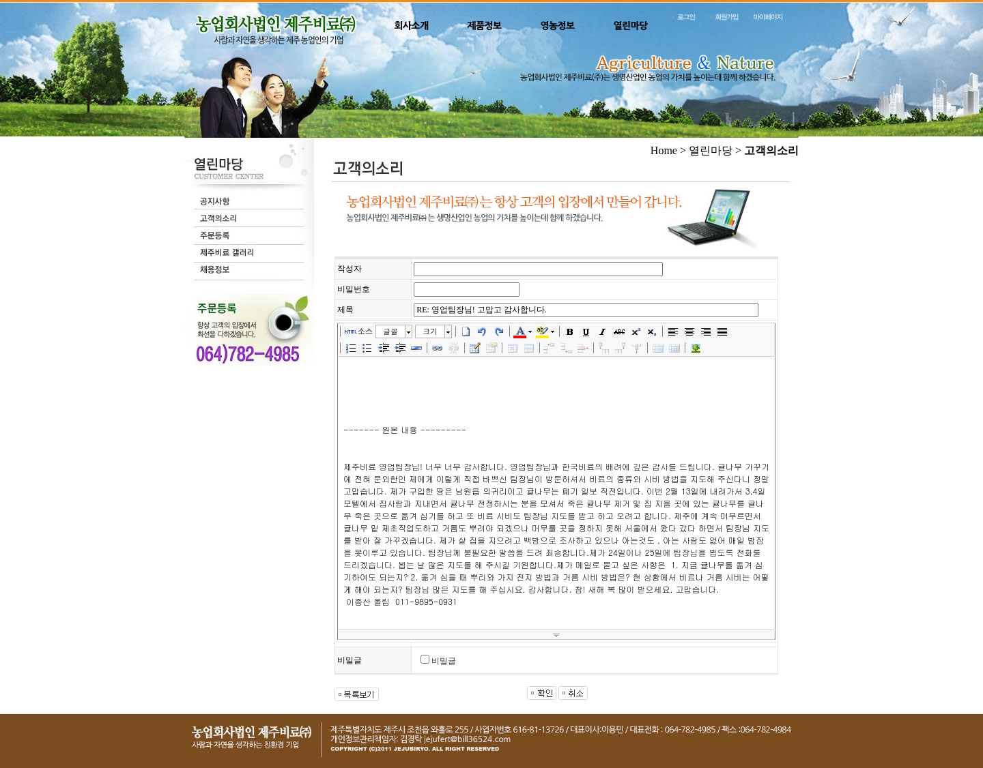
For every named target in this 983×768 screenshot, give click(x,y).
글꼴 (390, 331)
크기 (430, 331)
